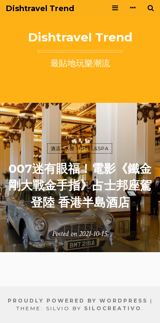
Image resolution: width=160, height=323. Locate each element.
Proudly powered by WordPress (78, 300)
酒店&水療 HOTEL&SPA (80, 148)
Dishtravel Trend (40, 8)
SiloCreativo (113, 308)
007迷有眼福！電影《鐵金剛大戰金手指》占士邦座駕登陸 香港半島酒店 (80, 185)
